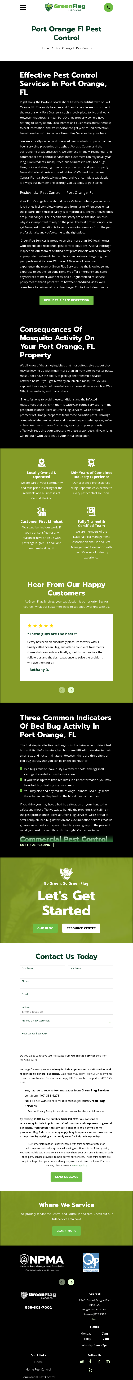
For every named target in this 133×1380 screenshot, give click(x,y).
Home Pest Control (38, 1370)
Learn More (66, 1231)
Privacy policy (79, 1166)
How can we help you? (34, 1034)
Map (94, 1319)
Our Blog (45, 928)
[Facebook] (90, 1362)
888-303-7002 (38, 1308)
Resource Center (81, 928)
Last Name (76, 968)
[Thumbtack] (99, 1370)
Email (25, 994)
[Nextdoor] (108, 1362)
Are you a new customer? (36, 1021)
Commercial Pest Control (38, 1377)
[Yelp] (90, 1370)
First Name (28, 968)
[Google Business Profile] (82, 1362)
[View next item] (71, 690)
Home (38, 1362)
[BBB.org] (99, 1362)
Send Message (66, 1177)
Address (26, 1007)
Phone (25, 981)
